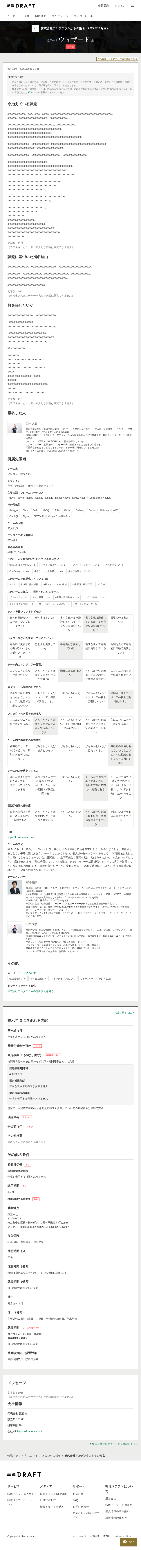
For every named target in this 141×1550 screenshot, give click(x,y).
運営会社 (110, 1498)
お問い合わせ (81, 1506)
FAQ (75, 1500)
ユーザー (12, 16)
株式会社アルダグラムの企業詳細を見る (117, 58)
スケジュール (60, 16)
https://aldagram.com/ (29, 1431)
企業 (26, 16)
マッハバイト (80, 1536)
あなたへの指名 (51, 1455)
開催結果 (40, 16)
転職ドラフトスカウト (20, 1493)
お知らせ (78, 1493)
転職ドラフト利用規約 (118, 1505)
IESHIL (107, 1536)
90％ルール (33, 92)
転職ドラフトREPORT (54, 1493)
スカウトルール (83, 16)
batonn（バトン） (124, 1536)
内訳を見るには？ (124, 1012)
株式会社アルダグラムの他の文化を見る (31, 991)
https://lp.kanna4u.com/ (21, 837)
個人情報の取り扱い (117, 1511)
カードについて (27, 973)
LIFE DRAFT (48, 1500)
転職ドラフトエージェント (20, 1502)
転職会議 (95, 1536)
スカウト (32, 1455)
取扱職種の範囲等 (116, 1517)
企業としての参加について (86, 1514)
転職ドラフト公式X (52, 1506)
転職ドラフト (15, 1455)
